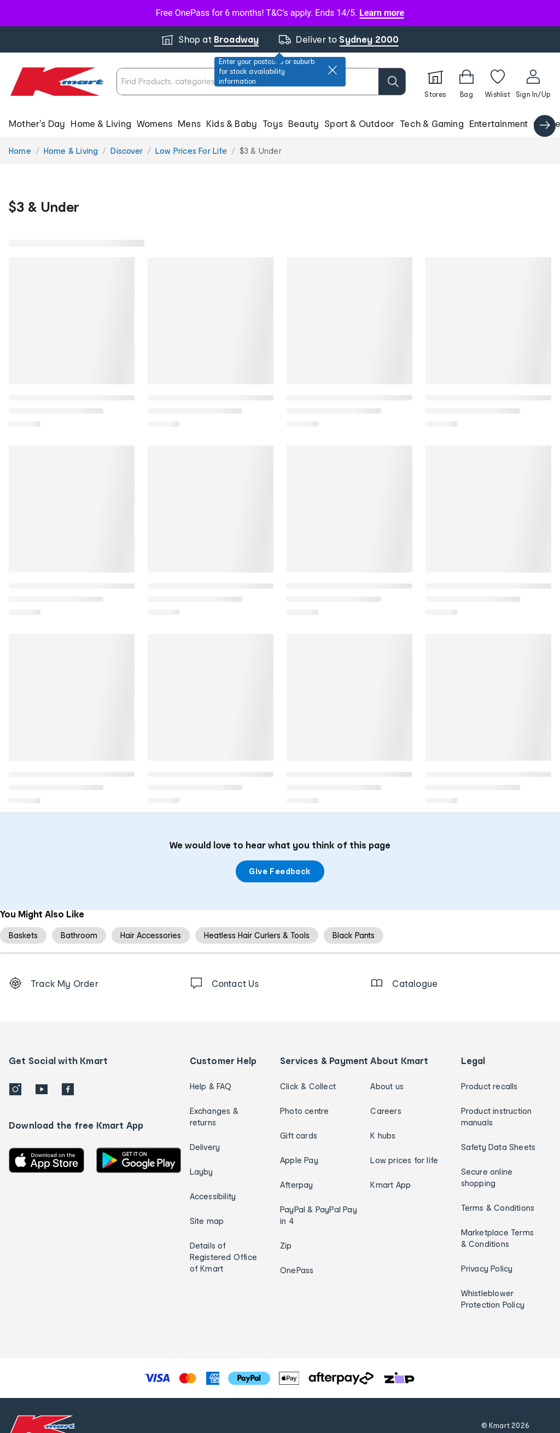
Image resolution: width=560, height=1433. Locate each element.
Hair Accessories (150, 935)
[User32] (533, 81)
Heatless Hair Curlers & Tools (257, 935)
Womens (154, 123)
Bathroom (79, 935)
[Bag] (466, 81)
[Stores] (435, 81)
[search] (392, 81)
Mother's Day (37, 123)
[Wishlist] (497, 81)
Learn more (381, 13)
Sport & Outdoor (359, 123)
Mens (189, 123)
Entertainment (498, 123)
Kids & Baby (231, 123)
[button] (280, 124)
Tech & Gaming (432, 123)
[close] (332, 70)
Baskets (23, 935)
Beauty (303, 123)
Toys (272, 123)
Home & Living (101, 123)
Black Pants (353, 935)
